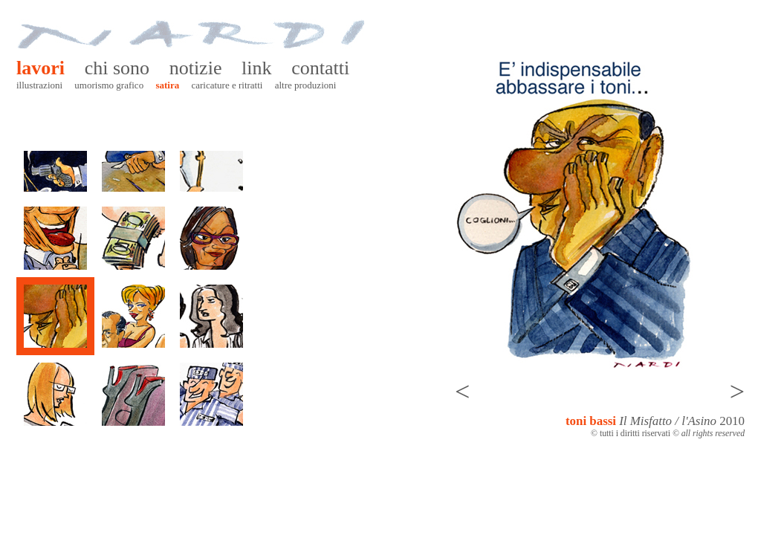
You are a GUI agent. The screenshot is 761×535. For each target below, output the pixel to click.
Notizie (195, 68)
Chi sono (117, 68)
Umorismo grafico (108, 85)
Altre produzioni (306, 85)
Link (256, 68)
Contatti (320, 68)
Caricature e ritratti (226, 85)
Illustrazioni (39, 85)
